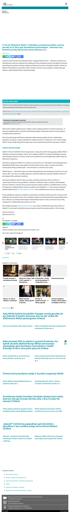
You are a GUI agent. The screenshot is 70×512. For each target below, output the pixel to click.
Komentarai (8, 308)
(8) (23, 358)
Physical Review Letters (25, 206)
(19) (52, 328)
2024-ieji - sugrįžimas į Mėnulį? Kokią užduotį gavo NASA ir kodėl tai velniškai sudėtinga (17, 438)
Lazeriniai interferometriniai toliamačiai (19, 481)
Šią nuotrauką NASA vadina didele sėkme (18, 326)
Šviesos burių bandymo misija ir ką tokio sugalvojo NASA (33, 373)
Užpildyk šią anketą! (14, 123)
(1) (65, 342)
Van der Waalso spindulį (26, 189)
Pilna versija (5, 511)
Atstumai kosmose (12, 474)
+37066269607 (28, 508)
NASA (8, 484)
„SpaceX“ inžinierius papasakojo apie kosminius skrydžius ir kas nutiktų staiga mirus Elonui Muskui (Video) (30, 426)
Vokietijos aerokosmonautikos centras (19, 490)
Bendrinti (5, 257)
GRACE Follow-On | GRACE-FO (16, 477)
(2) (36, 360)
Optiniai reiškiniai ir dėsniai (15, 487)
